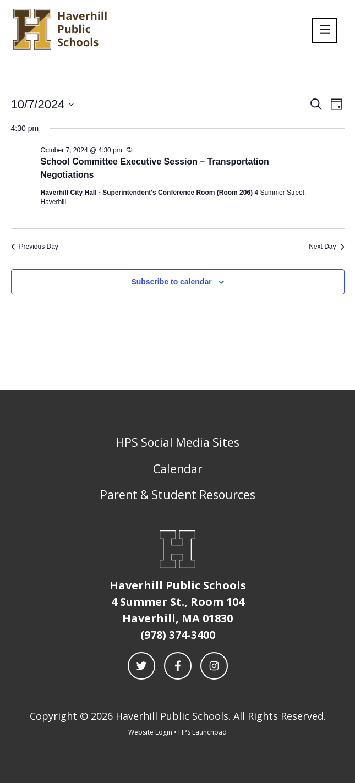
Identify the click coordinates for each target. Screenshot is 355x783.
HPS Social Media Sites (177, 442)
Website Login (150, 732)
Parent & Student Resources (177, 494)
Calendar (178, 469)
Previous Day (34, 246)
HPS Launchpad (202, 732)
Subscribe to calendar (171, 281)
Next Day (326, 246)
